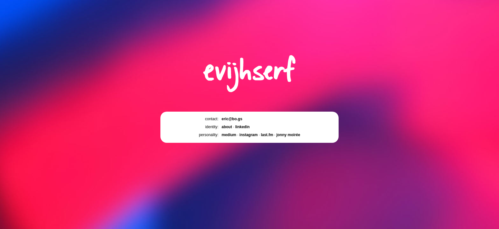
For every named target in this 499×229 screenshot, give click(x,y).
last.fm (267, 135)
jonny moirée (288, 135)
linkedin (242, 127)
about (226, 127)
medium (228, 135)
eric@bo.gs (231, 119)
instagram (248, 135)
